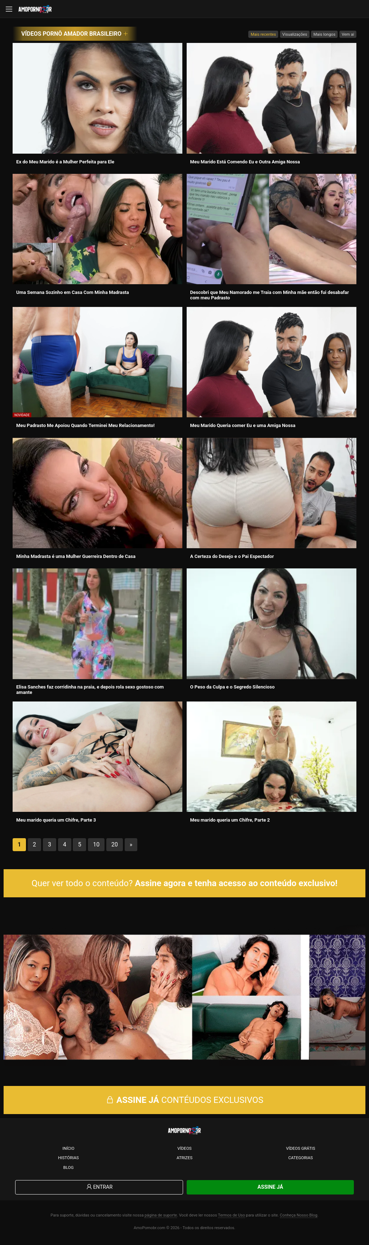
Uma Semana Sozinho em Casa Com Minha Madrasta (72, 292)
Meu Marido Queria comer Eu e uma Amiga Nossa (242, 425)
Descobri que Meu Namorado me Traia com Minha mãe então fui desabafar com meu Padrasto (269, 295)
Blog (68, 1169)
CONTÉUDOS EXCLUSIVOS (184, 1102)
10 (96, 844)
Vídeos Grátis (300, 1150)
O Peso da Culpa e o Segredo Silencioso (232, 687)
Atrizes (184, 1159)
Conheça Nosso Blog (298, 1217)
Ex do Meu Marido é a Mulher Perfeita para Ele (65, 161)
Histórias (68, 1159)
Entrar (98, 1189)
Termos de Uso (231, 1217)
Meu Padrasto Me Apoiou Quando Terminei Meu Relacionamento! (85, 425)
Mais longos (324, 34)
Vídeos (184, 1150)
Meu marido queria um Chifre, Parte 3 (56, 820)
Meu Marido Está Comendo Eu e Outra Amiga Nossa (245, 161)
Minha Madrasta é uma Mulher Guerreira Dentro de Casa (75, 556)
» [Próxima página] (131, 844)
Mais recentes (263, 34)
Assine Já (270, 1190)
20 (114, 844)
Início (68, 1150)
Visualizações (294, 34)
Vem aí (348, 34)
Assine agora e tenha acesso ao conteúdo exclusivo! (236, 883)
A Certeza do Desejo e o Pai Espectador (232, 556)
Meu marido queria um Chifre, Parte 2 (230, 820)
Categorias (300, 1159)
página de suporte (161, 1217)
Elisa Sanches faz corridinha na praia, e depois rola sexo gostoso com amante (90, 689)
